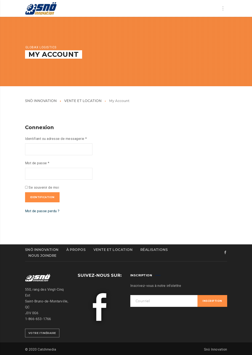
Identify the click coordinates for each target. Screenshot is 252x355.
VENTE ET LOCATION (82, 101)
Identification (42, 197)
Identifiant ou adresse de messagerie (56, 139)
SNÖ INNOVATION (41, 101)
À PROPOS (76, 250)
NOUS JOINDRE (42, 256)
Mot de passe (37, 163)
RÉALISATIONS (154, 250)
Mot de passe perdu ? (42, 211)
